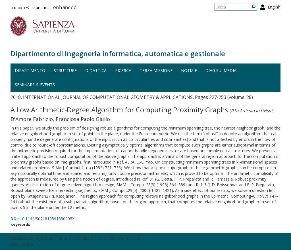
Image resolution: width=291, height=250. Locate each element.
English (274, 7)
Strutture (65, 70)
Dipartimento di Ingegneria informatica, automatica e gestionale (118, 53)
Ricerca (123, 70)
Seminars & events (35, 84)
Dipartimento (30, 70)
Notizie (189, 70)
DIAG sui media (220, 70)
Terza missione (156, 70)
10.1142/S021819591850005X (42, 218)
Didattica (96, 70)
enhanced (65, 7)
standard (40, 7)
